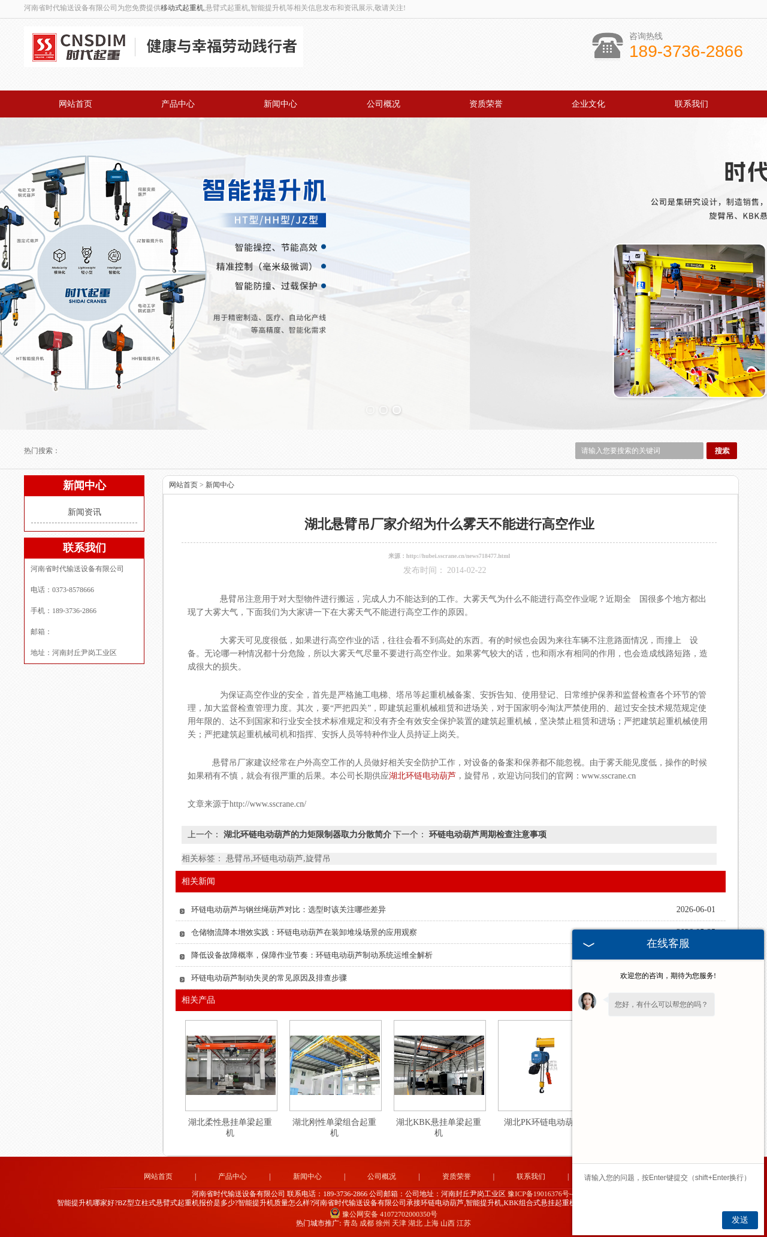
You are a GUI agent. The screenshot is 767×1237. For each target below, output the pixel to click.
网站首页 (75, 103)
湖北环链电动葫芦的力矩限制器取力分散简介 (307, 834)
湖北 (415, 1223)
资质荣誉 (486, 103)
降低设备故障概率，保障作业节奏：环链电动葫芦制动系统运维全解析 (312, 955)
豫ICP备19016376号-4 (541, 1194)
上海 (431, 1223)
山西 (447, 1223)
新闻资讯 (84, 512)
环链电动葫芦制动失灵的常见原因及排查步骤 (269, 977)
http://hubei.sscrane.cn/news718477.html (458, 556)
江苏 (464, 1223)
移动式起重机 (182, 8)
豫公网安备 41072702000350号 (383, 1214)
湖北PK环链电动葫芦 (543, 1122)
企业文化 (588, 103)
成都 (367, 1223)
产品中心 (178, 103)
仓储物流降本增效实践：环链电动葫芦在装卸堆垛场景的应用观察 (304, 932)
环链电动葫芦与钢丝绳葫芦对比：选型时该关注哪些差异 (288, 909)
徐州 (383, 1223)
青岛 (350, 1223)
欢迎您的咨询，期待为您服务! (668, 976)
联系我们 (691, 103)
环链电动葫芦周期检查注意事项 (486, 834)
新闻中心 (280, 103)
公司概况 (383, 103)
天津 (399, 1223)
